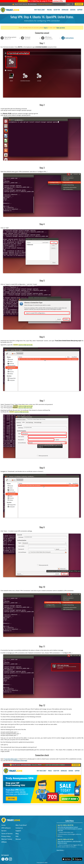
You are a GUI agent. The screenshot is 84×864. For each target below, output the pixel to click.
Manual (18, 839)
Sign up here (60, 28)
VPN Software (6, 828)
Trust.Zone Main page (10, 759)
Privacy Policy (5, 836)
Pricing (49, 10)
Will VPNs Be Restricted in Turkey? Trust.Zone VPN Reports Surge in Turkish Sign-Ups (70, 828)
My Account (79, 4)
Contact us (19, 828)
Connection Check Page (20, 760)
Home (3, 825)
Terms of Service (6, 833)
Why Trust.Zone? (39, 10)
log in (46, 28)
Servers (72, 10)
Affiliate (4, 842)
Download (65, 10)
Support (80, 10)
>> (59, 1)
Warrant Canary (6, 839)
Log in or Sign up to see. (26, 345)
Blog (17, 833)
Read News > (60, 850)
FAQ (17, 836)
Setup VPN (57, 10)
